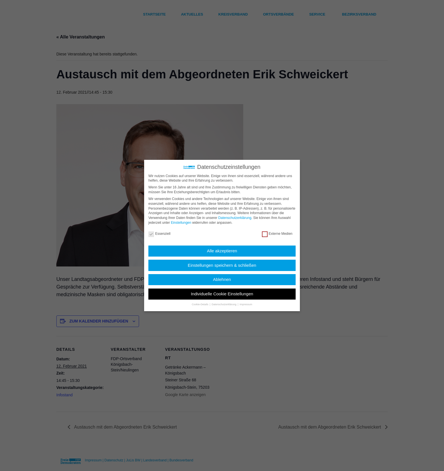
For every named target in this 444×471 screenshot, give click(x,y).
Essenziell (159, 233)
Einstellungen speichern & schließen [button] (222, 265)
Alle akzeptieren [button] (222, 250)
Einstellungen (181, 223)
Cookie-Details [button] (200, 304)
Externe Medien (277, 233)
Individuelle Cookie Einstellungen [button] (222, 293)
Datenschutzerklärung (234, 218)
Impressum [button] (246, 304)
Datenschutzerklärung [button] (224, 304)
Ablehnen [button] (222, 279)
